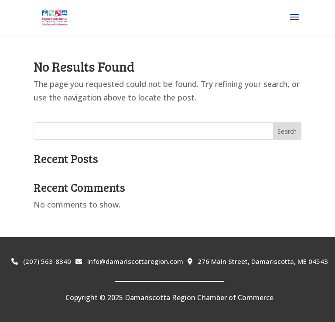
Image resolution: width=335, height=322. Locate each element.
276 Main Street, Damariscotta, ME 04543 (258, 261)
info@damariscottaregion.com (129, 261)
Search (287, 131)
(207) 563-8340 (41, 261)
